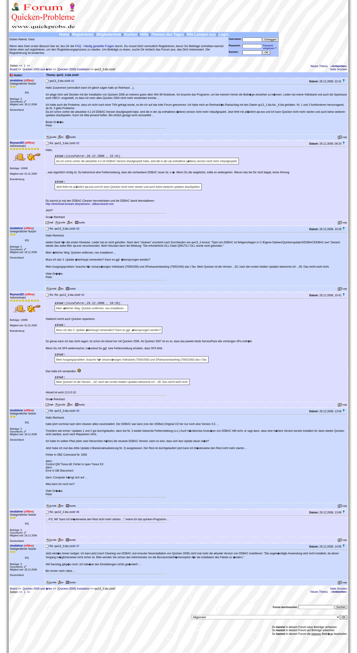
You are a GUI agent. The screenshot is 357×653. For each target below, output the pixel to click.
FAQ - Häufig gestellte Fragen (94, 46)
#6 (77, 512)
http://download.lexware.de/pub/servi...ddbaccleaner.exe (80, 204)
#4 (82, 294)
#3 (77, 228)
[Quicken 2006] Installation (74, 69)
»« (339, 66)
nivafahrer (16, 80)
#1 (72, 81)
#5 (77, 410)
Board (13, 69)
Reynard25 (17, 142)
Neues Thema (319, 66)
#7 (77, 546)
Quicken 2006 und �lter (37, 69)
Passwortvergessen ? (269, 47)
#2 (77, 143)
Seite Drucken (338, 69)
